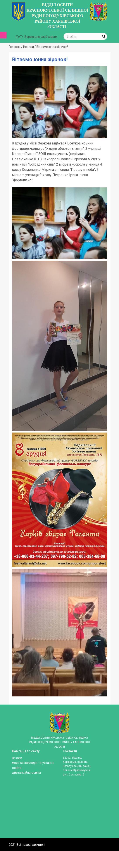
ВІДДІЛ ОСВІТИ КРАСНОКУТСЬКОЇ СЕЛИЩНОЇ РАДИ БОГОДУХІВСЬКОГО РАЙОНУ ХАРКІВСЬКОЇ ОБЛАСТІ (57, 16)
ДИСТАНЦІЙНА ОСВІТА (26, 773)
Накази (17, 758)
